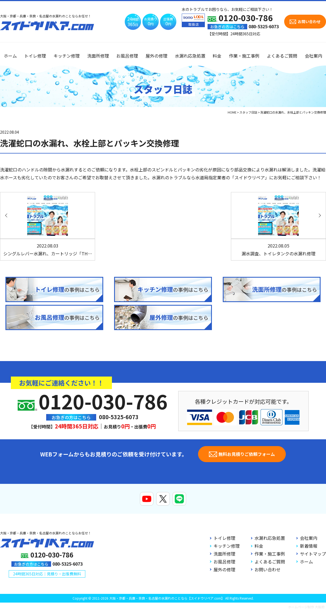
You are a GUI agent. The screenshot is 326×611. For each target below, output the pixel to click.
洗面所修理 (98, 55)
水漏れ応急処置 (190, 55)
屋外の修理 (156, 55)
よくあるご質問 (282, 55)
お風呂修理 (127, 55)
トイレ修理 (35, 55)
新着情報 (308, 546)
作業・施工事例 (244, 55)
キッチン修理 (67, 55)
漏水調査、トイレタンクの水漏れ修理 (278, 249)
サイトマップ (313, 553)
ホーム (10, 55)
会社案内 (313, 55)
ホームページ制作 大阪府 (306, 606)
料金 (217, 55)
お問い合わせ (268, 569)
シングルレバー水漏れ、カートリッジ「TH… (47, 249)
